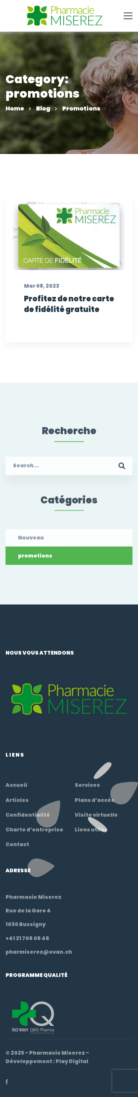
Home (15, 108)
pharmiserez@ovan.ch (39, 952)
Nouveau (31, 544)
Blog (43, 108)
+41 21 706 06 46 (27, 938)
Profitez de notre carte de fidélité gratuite (69, 304)
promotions (35, 562)
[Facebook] (7, 1082)
